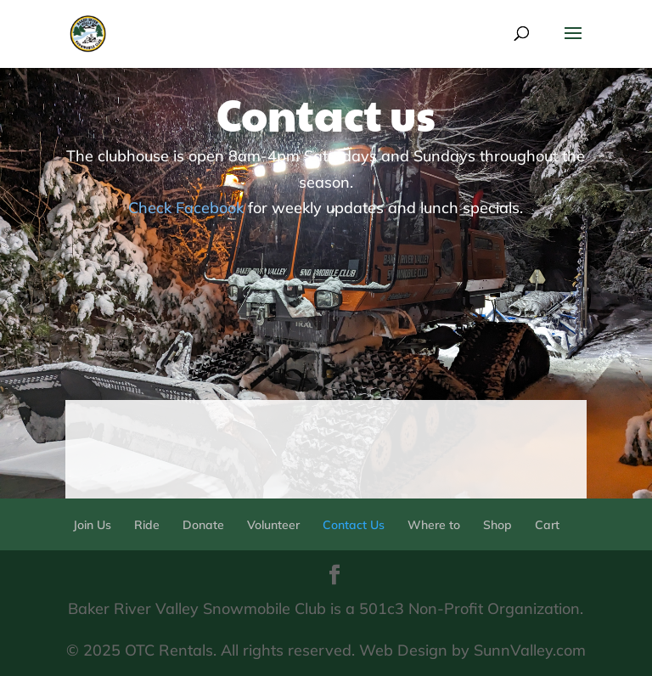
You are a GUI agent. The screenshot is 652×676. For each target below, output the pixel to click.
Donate (203, 524)
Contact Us (354, 524)
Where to (434, 524)
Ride (147, 524)
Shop (497, 524)
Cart (547, 524)
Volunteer (273, 524)
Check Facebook (186, 207)
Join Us (92, 524)
